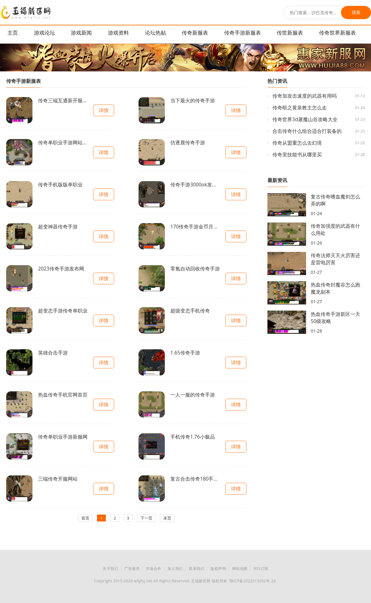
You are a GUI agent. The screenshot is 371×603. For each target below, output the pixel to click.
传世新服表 (290, 32)
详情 (104, 110)
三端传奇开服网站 (58, 478)
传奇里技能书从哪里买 (297, 154)
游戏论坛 (44, 32)
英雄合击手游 (53, 352)
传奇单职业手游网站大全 (62, 142)
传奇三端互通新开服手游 (62, 100)
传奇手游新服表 (242, 32)
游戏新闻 (81, 32)
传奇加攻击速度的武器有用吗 (304, 95)
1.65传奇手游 (185, 352)
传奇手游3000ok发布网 (195, 184)
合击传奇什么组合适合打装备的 (307, 131)
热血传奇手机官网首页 (62, 394)
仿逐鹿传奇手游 (187, 142)
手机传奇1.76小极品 (192, 436)
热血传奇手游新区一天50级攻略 (335, 318)
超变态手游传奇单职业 (62, 310)
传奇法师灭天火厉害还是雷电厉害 (335, 259)
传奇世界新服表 (337, 32)
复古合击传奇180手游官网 (195, 478)
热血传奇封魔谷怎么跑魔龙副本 (335, 288)
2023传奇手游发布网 (61, 268)
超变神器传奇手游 (58, 226)
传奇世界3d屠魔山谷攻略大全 (305, 119)
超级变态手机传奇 (190, 310)
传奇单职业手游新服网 (62, 436)
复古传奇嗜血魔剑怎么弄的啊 (335, 200)
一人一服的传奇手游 (192, 394)
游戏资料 (118, 32)
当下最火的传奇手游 (192, 100)
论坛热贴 (155, 32)
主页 (12, 32)
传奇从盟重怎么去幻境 (297, 142)
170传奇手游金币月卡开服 (195, 226)
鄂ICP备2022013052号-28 (252, 581)
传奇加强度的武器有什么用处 (335, 229)
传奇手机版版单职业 (60, 184)
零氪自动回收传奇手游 (195, 268)
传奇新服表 (195, 32)
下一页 (146, 518)
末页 (167, 518)
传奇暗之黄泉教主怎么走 (299, 107)
